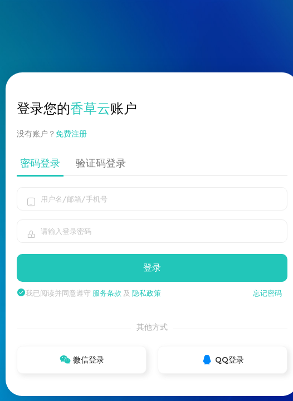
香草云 (90, 108)
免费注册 (76, 134)
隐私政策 (146, 292)
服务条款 (106, 292)
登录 (152, 267)
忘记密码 (267, 292)
